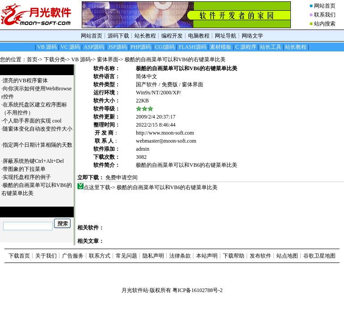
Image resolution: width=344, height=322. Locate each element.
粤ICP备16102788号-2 (197, 290)
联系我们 (325, 15)
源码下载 (118, 36)
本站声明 (207, 256)
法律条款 (180, 256)
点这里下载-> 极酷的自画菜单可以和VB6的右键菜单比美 (150, 187)
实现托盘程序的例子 (30, 177)
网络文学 (252, 36)
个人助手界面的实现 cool (35, 121)
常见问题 (126, 256)
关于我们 (46, 256)
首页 (32, 59)
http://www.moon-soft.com (165, 133)
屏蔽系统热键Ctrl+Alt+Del (37, 161)
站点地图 (287, 256)
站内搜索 (325, 24)
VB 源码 (81, 59)
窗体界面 (107, 59)
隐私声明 (153, 256)
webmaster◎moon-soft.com (166, 141)
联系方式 (99, 256)
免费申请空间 (121, 177)
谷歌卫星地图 (319, 256)
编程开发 (172, 36)
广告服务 (73, 256)
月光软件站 (135, 290)
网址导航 (225, 36)
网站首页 (325, 6)
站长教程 (145, 36)
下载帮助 (233, 256)
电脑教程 (199, 36)
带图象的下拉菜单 (27, 169)
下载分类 (54, 59)
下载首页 (19, 256)
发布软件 (260, 256)
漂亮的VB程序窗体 (29, 80)
